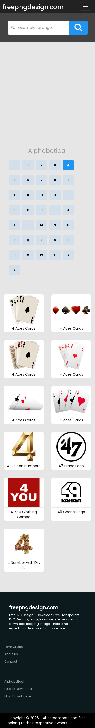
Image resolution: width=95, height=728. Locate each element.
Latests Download (18, 689)
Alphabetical (14, 681)
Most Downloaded (18, 696)
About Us (11, 654)
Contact (10, 661)
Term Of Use (13, 647)
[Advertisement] (47, 92)
